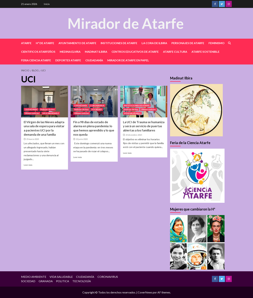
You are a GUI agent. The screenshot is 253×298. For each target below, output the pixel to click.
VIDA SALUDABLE (50, 113)
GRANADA (46, 281)
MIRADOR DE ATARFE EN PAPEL (128, 60)
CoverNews (145, 292)
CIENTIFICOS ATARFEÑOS (38, 51)
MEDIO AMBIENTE (33, 276)
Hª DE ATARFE (45, 43)
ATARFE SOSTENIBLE (205, 51)
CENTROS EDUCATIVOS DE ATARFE (135, 51)
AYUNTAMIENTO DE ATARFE (77, 43)
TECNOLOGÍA (81, 281)
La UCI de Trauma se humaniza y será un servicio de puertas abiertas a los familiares (143, 126)
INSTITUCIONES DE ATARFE (119, 43)
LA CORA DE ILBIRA (154, 43)
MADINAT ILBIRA (96, 51)
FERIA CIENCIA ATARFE (36, 60)
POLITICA (62, 281)
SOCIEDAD (97, 109)
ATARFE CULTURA (175, 51)
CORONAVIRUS (97, 105)
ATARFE (26, 43)
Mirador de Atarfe (126, 23)
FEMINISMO (217, 43)
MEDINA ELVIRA (70, 51)
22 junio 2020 (81, 139)
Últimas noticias (32, 113)
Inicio (47, 3)
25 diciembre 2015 (134, 135)
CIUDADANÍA (94, 60)
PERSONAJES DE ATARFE (187, 43)
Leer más (28, 165)
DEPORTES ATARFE (68, 60)
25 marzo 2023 (32, 139)
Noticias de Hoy (47, 109)
